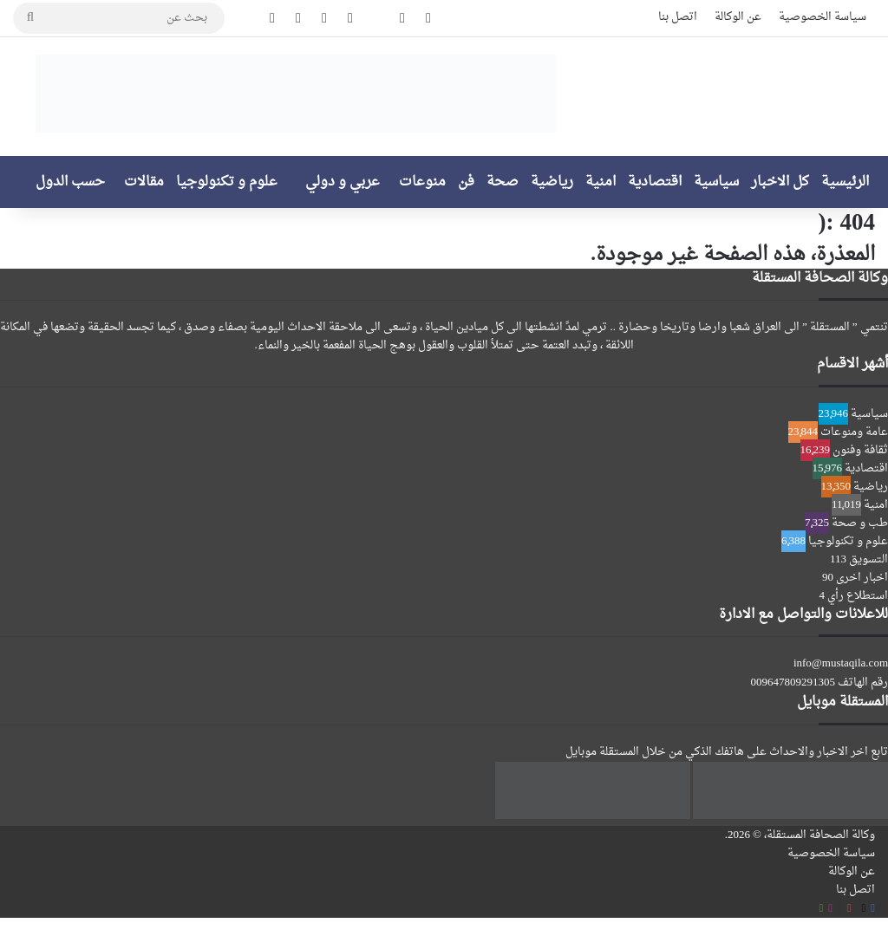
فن (466, 182)
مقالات (144, 182)
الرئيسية (845, 182)
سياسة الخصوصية (822, 17)
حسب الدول (70, 182)
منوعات (422, 182)
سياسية (716, 182)
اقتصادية (655, 182)
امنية (600, 182)
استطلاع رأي (857, 596)
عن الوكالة (738, 17)
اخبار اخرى (862, 577)
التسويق (868, 559)
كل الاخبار (780, 182)
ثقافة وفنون (860, 450)
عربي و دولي (342, 182)
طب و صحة (860, 523)
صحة (502, 182)
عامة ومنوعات (854, 432)
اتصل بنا (677, 17)
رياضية (552, 182)
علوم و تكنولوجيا (227, 182)
